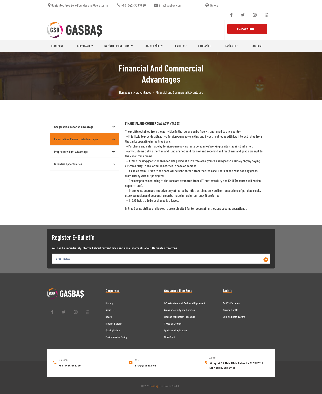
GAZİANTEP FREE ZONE (117, 46)
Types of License (173, 323)
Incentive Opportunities (84, 164)
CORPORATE (84, 46)
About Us (110, 310)
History (109, 303)
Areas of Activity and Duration (179, 310)
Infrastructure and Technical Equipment (184, 303)
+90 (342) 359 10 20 (131, 5)
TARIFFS (179, 46)
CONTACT (257, 46)
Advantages (143, 92)
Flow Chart (169, 337)
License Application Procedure (179, 316)
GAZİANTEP (231, 46)
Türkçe (211, 5)
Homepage (125, 92)
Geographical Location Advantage (84, 127)
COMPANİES (204, 46)
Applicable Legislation (175, 330)
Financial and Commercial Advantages (84, 139)
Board (109, 316)
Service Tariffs (230, 310)
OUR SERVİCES (153, 46)
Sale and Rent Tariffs (234, 316)
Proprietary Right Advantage (84, 151)
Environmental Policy (116, 337)
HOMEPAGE (57, 46)
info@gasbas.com (167, 5)
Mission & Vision (114, 323)
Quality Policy (113, 330)
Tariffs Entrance (231, 303)
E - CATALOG (245, 29)
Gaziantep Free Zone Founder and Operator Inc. (78, 5)
